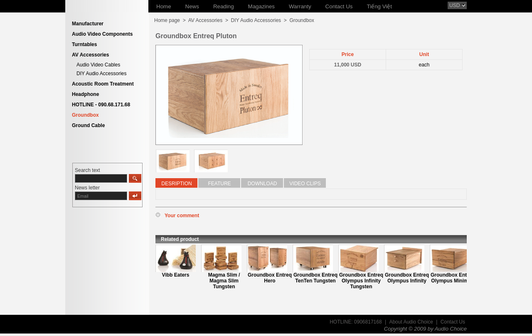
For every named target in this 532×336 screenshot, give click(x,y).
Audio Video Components (102, 34)
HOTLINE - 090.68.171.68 (101, 105)
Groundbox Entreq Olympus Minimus (453, 278)
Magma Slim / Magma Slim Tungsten (224, 280)
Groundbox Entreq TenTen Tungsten (315, 278)
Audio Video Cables (98, 65)
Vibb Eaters (176, 275)
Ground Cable (88, 125)
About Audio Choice (411, 322)
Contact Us (453, 322)
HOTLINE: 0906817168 (356, 322)
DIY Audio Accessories (101, 73)
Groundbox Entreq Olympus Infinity (407, 278)
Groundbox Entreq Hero (270, 278)
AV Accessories (90, 55)
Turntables (84, 44)
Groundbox (85, 115)
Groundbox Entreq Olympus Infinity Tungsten (361, 280)
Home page (167, 20)
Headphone (85, 94)
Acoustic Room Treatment (103, 84)
